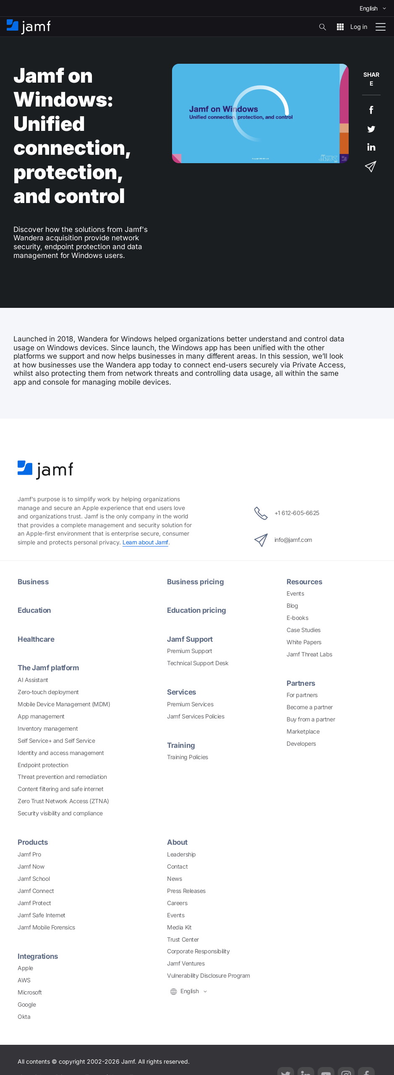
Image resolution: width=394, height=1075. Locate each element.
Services (181, 691)
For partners (302, 694)
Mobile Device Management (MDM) (64, 704)
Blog (292, 605)
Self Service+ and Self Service (56, 740)
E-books (297, 617)
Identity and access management (61, 752)
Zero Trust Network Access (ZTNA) (63, 800)
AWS (24, 980)
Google (27, 1004)
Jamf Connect (36, 890)
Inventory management (48, 728)
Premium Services (190, 704)
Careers (177, 902)
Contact (177, 866)
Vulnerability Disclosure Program (208, 975)
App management (41, 716)
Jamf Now (31, 866)
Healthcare (36, 639)
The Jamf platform (48, 667)
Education (35, 610)
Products (33, 842)
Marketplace (303, 731)
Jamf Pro (29, 854)
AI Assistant (33, 679)
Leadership (181, 854)
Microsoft (30, 992)
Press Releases (186, 890)
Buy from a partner (311, 719)
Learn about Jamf (145, 542)
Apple (25, 967)
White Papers (304, 642)
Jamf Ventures (185, 963)
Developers (301, 743)
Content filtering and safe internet (60, 788)
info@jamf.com (283, 540)
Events (295, 593)
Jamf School (34, 878)
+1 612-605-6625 (287, 513)
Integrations (38, 956)
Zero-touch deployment (48, 691)
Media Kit (179, 927)
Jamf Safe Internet (41, 915)
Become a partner (310, 707)
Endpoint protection (43, 764)
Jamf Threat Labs (309, 654)
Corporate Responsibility (198, 951)
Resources (305, 581)
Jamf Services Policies (195, 716)
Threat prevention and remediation (62, 776)
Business (33, 581)
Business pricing (195, 581)
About (177, 842)
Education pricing (196, 610)
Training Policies (187, 756)
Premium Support (189, 650)
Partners (301, 683)
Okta (24, 1016)
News (174, 878)
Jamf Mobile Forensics (46, 927)
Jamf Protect (34, 902)
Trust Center (183, 939)
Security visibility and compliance (60, 813)
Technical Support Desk (197, 662)
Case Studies (304, 629)
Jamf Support (190, 639)
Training (181, 745)
